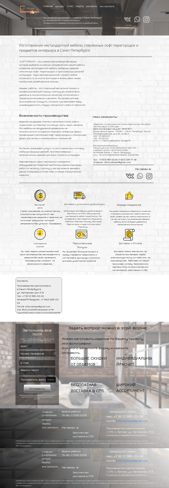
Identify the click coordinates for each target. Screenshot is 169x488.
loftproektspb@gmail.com (132, 420)
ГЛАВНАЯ (48, 6)
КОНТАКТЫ (91, 6)
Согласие (29, 397)
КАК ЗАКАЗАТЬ (107, 6)
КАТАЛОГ (59, 6)
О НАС (70, 6)
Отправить (37, 388)
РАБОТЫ (80, 6)
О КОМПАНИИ (49, 415)
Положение (50, 395)
